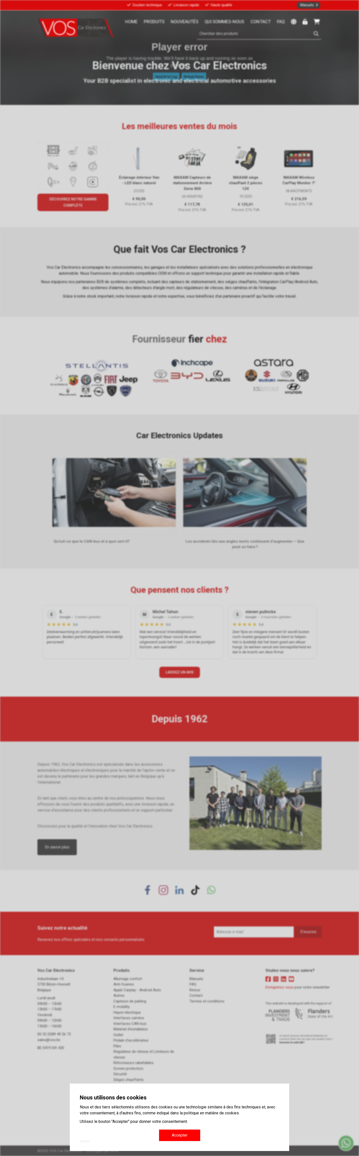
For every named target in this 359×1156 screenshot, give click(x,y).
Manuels (307, 5)
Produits (154, 21)
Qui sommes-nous (224, 21)
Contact (261, 21)
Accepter (179, 1135)
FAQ (281, 21)
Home (131, 21)
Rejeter (85, 1141)
